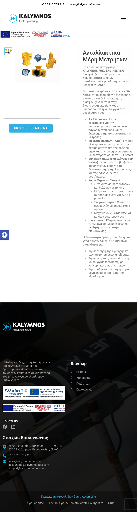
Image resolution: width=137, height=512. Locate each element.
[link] (4, 235)
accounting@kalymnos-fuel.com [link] (28, 464)
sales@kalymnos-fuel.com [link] (85, 4)
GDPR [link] (112, 503)
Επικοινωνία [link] (84, 389)
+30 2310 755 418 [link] (53, 4)
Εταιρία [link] (81, 372)
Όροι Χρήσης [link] (35, 503)
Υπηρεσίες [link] (83, 377)
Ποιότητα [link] (82, 383)
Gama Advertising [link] (84, 496)
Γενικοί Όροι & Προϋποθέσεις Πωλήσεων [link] (76, 503)
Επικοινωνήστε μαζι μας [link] (30, 128)
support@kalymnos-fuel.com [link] (26, 468)
